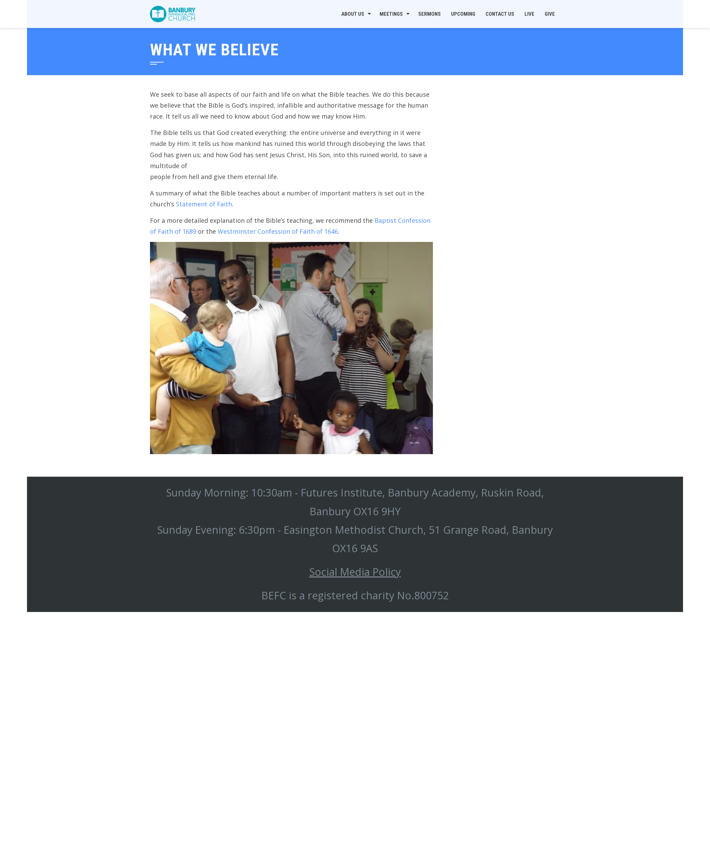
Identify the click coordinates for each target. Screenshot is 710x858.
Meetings (391, 14)
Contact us (500, 14)
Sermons (429, 14)
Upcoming (463, 14)
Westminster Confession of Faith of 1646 (278, 231)
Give (550, 14)
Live (529, 14)
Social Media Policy (355, 572)
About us (352, 14)
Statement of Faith (204, 204)
